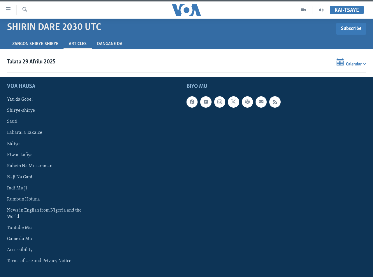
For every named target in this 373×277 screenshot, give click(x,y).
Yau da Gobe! (20, 99)
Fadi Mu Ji (17, 188)
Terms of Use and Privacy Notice (39, 261)
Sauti (12, 121)
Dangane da (109, 44)
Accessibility (20, 250)
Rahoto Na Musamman (29, 166)
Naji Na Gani (19, 177)
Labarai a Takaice (24, 132)
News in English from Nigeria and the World (44, 213)
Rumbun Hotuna (23, 199)
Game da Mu (19, 239)
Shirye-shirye (21, 110)
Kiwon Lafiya (20, 154)
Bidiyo (13, 143)
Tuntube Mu (19, 227)
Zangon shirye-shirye (35, 44)
